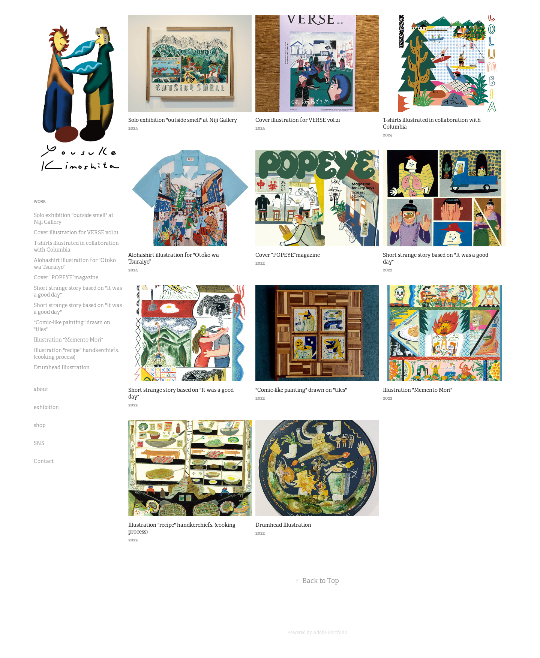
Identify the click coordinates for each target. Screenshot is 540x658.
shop (39, 425)
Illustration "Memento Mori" (68, 339)
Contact (44, 461)
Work (40, 201)
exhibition (46, 407)
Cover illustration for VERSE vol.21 (76, 232)
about (41, 389)
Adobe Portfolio (330, 633)
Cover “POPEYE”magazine (66, 277)
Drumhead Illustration (62, 367)
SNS (39, 443)
